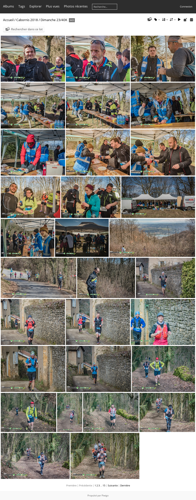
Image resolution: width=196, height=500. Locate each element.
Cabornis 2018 (27, 20)
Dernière (125, 485)
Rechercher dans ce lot (27, 29)
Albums (8, 6)
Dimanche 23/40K (54, 20)
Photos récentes (76, 6)
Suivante (113, 485)
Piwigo (105, 495)
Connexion (186, 6)
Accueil (8, 20)
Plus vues (53, 6)
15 (104, 485)
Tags (21, 6)
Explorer (35, 6)
